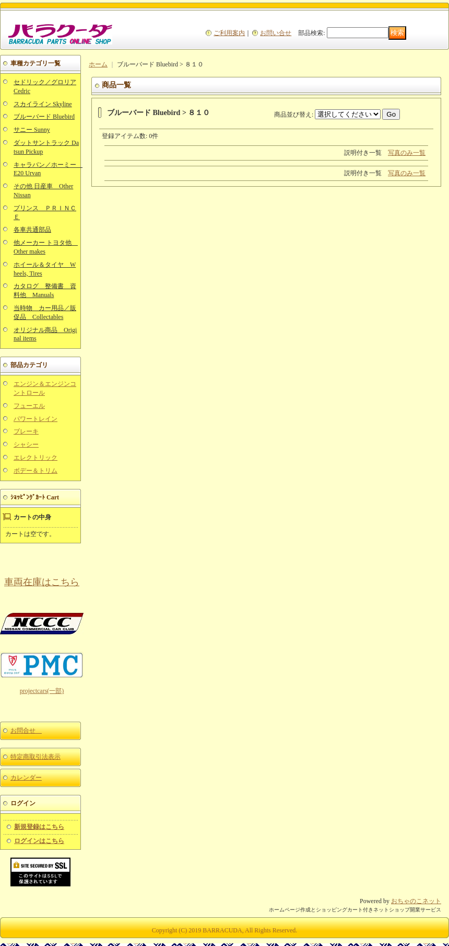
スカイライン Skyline (43, 104)
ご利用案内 (229, 33)
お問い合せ (275, 33)
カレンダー (26, 777)
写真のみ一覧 (407, 152)
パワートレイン (35, 419)
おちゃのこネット (416, 901)
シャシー (26, 444)
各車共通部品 (32, 229)
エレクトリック (35, 457)
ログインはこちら (39, 841)
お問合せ (26, 730)
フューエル (29, 405)
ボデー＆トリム (35, 470)
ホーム (98, 64)
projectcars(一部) (42, 690)
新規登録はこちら (39, 826)
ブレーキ (26, 431)
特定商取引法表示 (35, 756)
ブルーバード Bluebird (44, 116)
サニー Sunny (32, 129)
